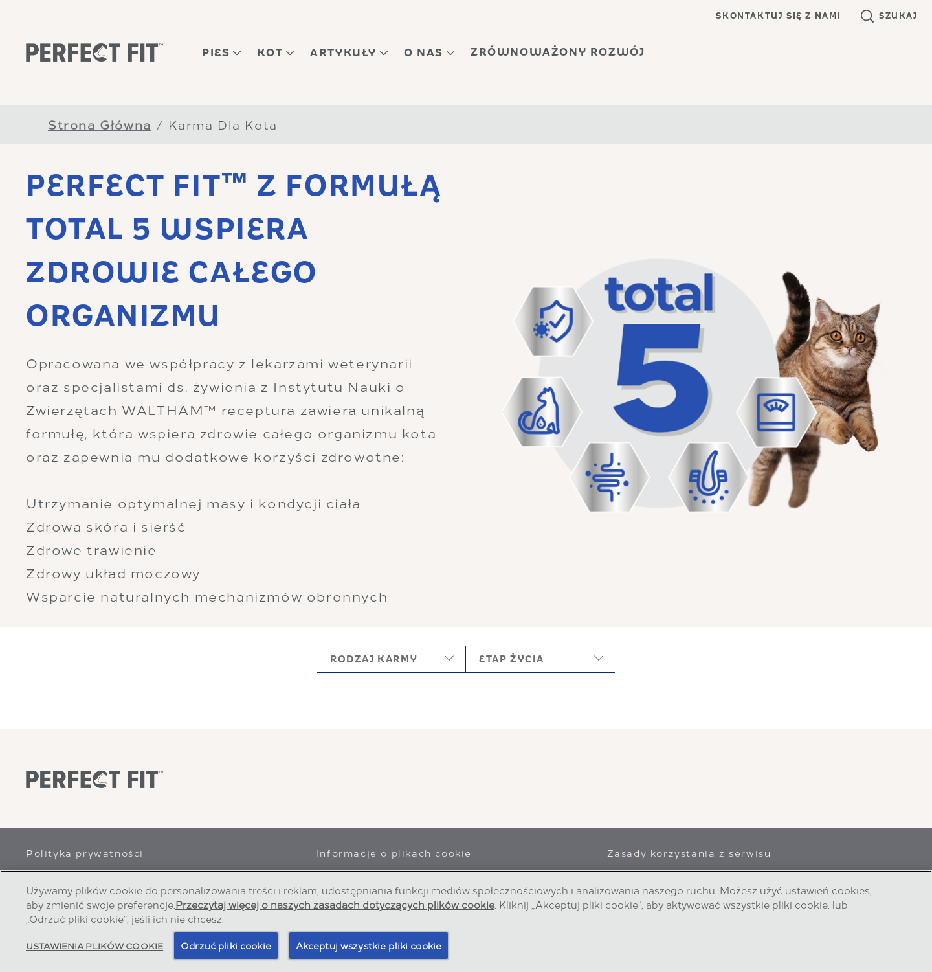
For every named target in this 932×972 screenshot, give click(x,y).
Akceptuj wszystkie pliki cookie (368, 945)
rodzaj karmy (373, 659)
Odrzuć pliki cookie (226, 945)
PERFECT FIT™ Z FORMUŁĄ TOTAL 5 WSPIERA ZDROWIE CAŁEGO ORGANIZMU (233, 251)
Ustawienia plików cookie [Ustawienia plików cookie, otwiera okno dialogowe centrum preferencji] (94, 945)
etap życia (511, 659)
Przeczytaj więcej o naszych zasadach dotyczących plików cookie (334, 904)
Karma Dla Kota (222, 124)
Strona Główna (99, 124)
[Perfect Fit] (94, 779)
